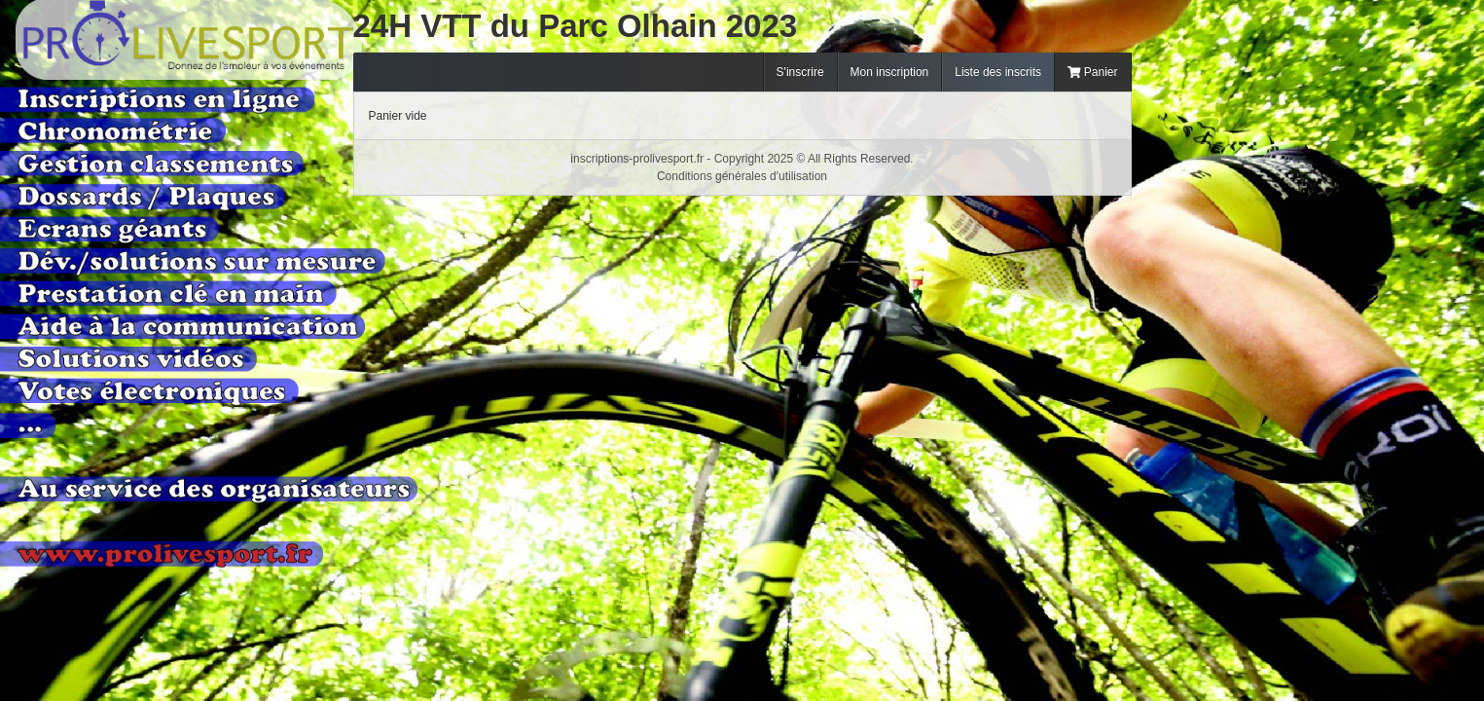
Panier (1093, 72)
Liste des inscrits (998, 72)
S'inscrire (800, 72)
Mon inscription (890, 72)
